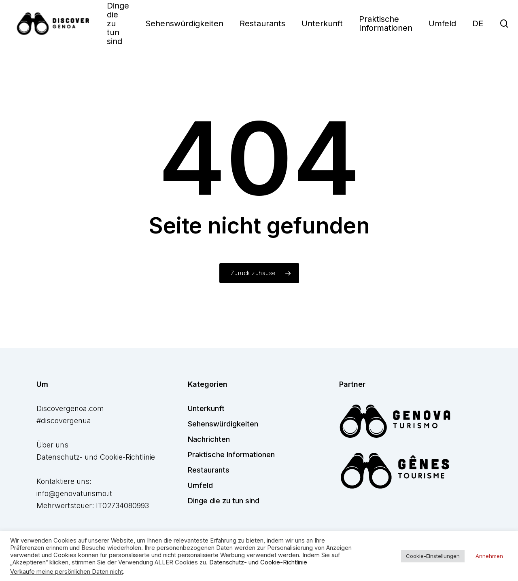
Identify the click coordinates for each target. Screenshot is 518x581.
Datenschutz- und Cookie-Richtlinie (95, 457)
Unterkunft (206, 408)
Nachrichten (209, 439)
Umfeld (200, 485)
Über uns (52, 445)
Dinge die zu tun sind (223, 500)
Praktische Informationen (231, 454)
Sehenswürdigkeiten (223, 424)
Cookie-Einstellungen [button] (433, 556)
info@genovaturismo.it (74, 493)
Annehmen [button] (489, 556)
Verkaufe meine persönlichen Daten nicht (66, 571)
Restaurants (208, 470)
